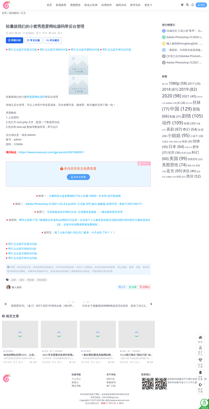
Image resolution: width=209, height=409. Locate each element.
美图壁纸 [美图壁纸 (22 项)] (195, 159)
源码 (42, 97)
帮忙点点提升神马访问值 (116, 49)
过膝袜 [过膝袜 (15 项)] (171, 177)
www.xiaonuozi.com (119, 400)
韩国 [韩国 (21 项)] (181, 176)
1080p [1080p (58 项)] (178, 83)
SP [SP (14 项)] (189, 103)
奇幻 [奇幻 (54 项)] (190, 129)
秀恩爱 (31, 97)
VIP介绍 (110, 379)
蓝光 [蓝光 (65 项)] (174, 170)
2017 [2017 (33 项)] (194, 83)
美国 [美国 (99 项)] (178, 158)
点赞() (144, 287)
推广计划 (111, 385)
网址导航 (76, 385)
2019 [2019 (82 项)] (188, 89)
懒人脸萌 (14, 287)
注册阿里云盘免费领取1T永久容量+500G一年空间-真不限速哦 (85, 196)
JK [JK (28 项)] (181, 103)
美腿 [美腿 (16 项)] (191, 165)
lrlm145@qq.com (110, 397)
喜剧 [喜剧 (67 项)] (174, 129)
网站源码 (42, 280)
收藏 (132, 287)
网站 (37, 97)
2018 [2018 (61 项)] (170, 89)
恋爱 (14, 280)
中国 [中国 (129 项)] (181, 108)
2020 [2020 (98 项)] (171, 96)
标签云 (75, 382)
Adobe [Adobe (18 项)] (171, 103)
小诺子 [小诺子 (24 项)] (196, 136)
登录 (201, 5)
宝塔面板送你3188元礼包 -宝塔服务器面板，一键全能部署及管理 (84, 212)
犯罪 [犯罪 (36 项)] (174, 152)
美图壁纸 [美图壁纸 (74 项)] (174, 164)
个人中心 (76, 379)
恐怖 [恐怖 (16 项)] (177, 141)
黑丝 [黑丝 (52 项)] (193, 176)
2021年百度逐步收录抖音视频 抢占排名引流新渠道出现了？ (58, 356)
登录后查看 (78, 177)
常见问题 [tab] (34, 40)
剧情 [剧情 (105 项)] (192, 116)
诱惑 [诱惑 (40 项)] (189, 171)
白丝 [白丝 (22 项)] (186, 152)
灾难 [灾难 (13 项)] (188, 147)
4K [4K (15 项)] (165, 84)
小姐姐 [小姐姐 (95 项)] (178, 135)
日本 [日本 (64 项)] (176, 146)
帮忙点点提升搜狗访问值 (85, 49)
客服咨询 (111, 382)
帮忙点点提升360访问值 (54, 49)
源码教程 (14, 13)
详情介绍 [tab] (15, 40)
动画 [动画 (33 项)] (190, 123)
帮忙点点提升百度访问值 (22, 49)
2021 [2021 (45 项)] (189, 96)
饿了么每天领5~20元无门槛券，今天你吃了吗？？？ (84, 233)
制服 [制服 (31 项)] (175, 116)
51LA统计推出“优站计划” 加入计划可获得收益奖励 (135, 356)
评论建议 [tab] (55, 40)
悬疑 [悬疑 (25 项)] (187, 141)
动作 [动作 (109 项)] (172, 122)
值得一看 (48, 351)
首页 (4, 13)
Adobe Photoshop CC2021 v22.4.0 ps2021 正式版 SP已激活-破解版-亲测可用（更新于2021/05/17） (85, 204)
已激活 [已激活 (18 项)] (167, 141)
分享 (122, 287)
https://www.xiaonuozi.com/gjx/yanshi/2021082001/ (51, 152)
